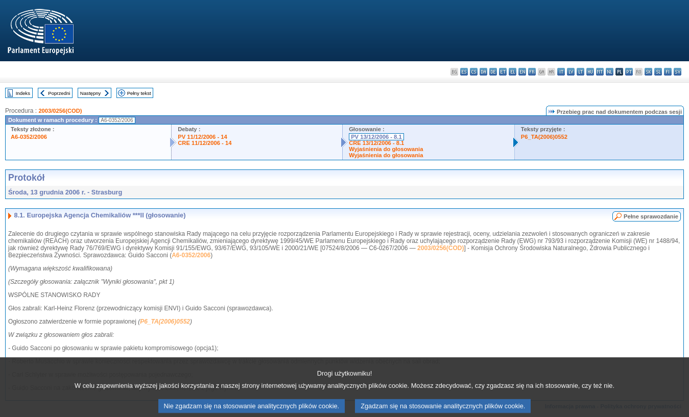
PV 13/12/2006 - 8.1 (376, 137)
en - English (522, 72)
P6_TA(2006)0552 (544, 137)
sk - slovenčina (648, 72)
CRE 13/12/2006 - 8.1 (376, 143)
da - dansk (483, 72)
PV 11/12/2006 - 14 (202, 137)
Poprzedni (59, 93)
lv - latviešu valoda (571, 72)
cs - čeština (474, 72)
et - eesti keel (503, 72)
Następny (90, 93)
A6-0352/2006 (29, 137)
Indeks (23, 93)
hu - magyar (590, 72)
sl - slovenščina (658, 72)
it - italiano (561, 72)
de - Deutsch (493, 72)
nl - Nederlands (609, 72)
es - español (464, 72)
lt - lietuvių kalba (580, 72)
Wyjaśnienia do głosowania (386, 149)
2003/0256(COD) (60, 111)
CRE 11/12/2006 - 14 (204, 143)
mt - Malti (600, 72)
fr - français (532, 72)
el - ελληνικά (512, 72)
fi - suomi (668, 72)
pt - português (629, 72)
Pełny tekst (139, 93)
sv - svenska (677, 72)
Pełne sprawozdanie (651, 216)
